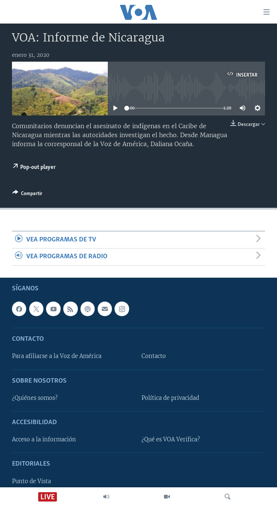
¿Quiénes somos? (35, 398)
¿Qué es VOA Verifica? (170, 439)
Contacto (153, 356)
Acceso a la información (44, 439)
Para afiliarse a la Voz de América (56, 356)
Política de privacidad (170, 398)
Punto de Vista (31, 481)
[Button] (27, 195)
